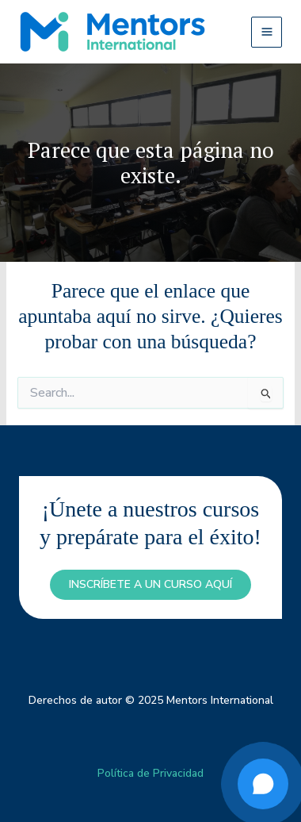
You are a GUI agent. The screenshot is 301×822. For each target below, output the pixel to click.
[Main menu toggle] (266, 32)
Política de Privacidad (150, 773)
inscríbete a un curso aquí (150, 584)
